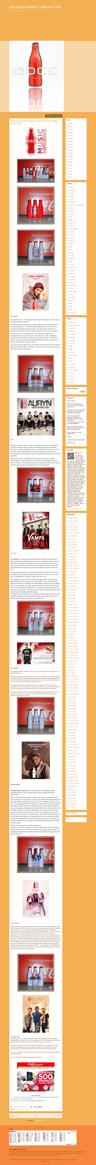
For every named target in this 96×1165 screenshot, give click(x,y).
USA (68, 309)
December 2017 (71, 580)
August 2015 (70, 661)
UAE (68, 303)
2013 (68, 147)
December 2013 (71, 720)
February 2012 (71, 774)
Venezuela (70, 312)
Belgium (69, 202)
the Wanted (19, 576)
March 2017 (70, 604)
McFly (25, 572)
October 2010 (71, 804)
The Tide (40, 598)
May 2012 (70, 765)
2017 (68, 159)
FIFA (68, 346)
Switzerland (70, 291)
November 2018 (71, 565)
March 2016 (70, 640)
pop (26, 559)
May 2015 (70, 670)
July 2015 (70, 664)
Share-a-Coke (71, 370)
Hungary (69, 241)
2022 (68, 174)
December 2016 (71, 613)
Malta (68, 261)
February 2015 (71, 679)
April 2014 (70, 708)
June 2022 (70, 524)
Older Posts (57, 1115)
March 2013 (70, 741)
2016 (68, 156)
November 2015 (71, 652)
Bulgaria (69, 211)
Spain (34, 797)
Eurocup (69, 340)
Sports (69, 373)
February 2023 (71, 518)
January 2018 (71, 577)
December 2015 (71, 649)
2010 (68, 138)
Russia (69, 273)
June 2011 (70, 792)
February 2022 (71, 527)
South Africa (70, 285)
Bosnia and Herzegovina (74, 205)
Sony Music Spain (17, 808)
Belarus (69, 199)
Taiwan (69, 294)
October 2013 (71, 726)
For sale (69, 352)
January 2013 (71, 744)
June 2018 (70, 571)
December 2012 (71, 747)
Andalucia (46, 802)
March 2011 (70, 801)
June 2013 (70, 735)
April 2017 (70, 601)
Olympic (69, 364)
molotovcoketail (81, 1159)
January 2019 (71, 562)
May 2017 (70, 598)
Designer (69, 337)
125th (68, 331)
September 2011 (72, 783)
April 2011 (70, 798)
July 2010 (70, 807)
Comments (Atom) (39, 1120)
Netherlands (70, 267)
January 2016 (71, 646)
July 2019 (70, 559)
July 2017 (70, 592)
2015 (16, 1109)
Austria (69, 196)
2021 (68, 171)
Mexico (69, 264)
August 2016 (70, 625)
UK (68, 306)
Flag (68, 349)
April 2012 (70, 768)
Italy (68, 250)
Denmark (69, 232)
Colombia (69, 223)
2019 (68, 165)
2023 (68, 177)
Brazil (68, 208)
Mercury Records (45, 567)
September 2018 (72, 568)
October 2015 (71, 655)
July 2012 (70, 759)
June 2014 (70, 702)
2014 (68, 150)
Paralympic (70, 367)
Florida (31, 831)
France (69, 235)
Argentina (70, 190)
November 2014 (71, 688)
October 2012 (71, 750)
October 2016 (71, 619)
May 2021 (70, 539)
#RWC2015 (70, 322)
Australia (69, 193)
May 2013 (70, 738)
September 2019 (72, 554)
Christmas (70, 334)
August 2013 (70, 729)
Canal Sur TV (37, 802)
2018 (68, 162)
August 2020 (70, 545)
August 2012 (70, 756)
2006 (68, 126)
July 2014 (70, 700)
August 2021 (70, 536)
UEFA (68, 379)
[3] (15, 794)
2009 (68, 135)
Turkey (69, 300)
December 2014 (71, 685)
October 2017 (71, 586)
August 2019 (70, 556)
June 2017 (70, 595)
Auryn (34, 342)
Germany (69, 238)
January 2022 (71, 530)
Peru (19, 827)
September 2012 (72, 753)
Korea (68, 255)
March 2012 (70, 771)
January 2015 (71, 682)
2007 (68, 129)
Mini (19, 1109)
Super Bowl (70, 376)
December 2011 (71, 780)
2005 (68, 123)
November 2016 (71, 616)
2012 (68, 144)
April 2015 (70, 673)
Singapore (70, 279)
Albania (69, 187)
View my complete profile (74, 508)
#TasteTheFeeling (72, 325)
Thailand (69, 297)
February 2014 (71, 714)
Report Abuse (72, 813)
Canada (35, 592)
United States (26, 592)
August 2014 (70, 697)
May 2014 (70, 705)
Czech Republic (71, 229)
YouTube (27, 565)
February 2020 (71, 551)
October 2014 (71, 691)
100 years (70, 328)
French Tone (70, 355)
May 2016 (70, 634)
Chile (22, 827)
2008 (68, 132)
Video (68, 382)
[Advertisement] (48, 26)
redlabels (80, 453)
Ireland (69, 244)
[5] (17, 794)
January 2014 (71, 717)
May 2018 (70, 574)
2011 (68, 141)
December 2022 (71, 521)
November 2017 (71, 583)
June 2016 (70, 631)
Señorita (47, 812)
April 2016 (70, 637)
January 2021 (71, 542)
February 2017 (71, 607)
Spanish (45, 790)
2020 (68, 168)
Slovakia (69, 282)
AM (45, 808)
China (68, 220)
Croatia (69, 226)
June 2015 (70, 667)
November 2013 (71, 723)
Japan (68, 253)
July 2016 (70, 628)
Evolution (69, 343)
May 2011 (70, 795)
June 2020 (70, 548)
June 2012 (70, 762)
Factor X (28, 449)
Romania (69, 270)
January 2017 (71, 610)
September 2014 (72, 694)
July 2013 (70, 732)
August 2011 (70, 786)
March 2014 (70, 711)
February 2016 (71, 643)
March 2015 (70, 676)
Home (36, 1115)
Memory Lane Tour (37, 572)
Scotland (69, 276)
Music (22, 1109)
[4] (16, 794)
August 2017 (70, 589)
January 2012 (71, 777)
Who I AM (27, 816)
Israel (68, 247)
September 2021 (72, 533)
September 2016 (72, 622)
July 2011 (70, 789)
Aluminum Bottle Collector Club (35, 7)
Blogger (51, 1161)
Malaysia (69, 258)
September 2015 (72, 658)
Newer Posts (15, 1115)
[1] (33, 562)
